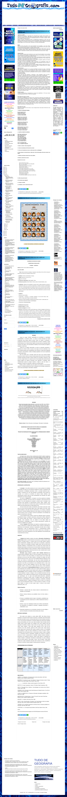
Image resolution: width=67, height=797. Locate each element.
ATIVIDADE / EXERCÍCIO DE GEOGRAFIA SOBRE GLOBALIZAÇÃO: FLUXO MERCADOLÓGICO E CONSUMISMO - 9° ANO (58, 443)
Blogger (46, 792)
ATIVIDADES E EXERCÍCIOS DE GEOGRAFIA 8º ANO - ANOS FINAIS (9, 248)
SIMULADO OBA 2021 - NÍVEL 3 (59, 523)
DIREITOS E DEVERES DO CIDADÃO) (58, 491)
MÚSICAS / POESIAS (57, 657)
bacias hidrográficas (8, 311)
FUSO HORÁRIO (60, 492)
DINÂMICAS (56, 660)
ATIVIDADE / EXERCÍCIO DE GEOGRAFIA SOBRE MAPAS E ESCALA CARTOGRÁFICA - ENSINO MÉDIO (58, 451)
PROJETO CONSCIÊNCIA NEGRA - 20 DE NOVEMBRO (9, 207)
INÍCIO (4, 25)
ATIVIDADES (15, 25)
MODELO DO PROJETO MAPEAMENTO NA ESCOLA (32, 198)
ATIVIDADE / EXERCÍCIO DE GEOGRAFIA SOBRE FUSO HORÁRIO (58, 436)
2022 (4, 172)
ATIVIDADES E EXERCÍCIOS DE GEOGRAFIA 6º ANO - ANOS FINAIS (9, 240)
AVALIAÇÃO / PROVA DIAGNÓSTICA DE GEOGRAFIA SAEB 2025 (58, 273)
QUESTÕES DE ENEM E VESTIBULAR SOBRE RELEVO (58, 520)
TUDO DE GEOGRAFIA (43, 761)
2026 (4, 167)
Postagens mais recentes (22, 721)
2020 (4, 231)
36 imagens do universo (56, 418)
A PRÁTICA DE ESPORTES (8, 222)
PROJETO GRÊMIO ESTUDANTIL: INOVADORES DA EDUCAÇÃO (32, 332)
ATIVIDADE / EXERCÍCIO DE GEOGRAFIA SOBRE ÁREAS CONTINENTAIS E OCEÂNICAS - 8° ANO (58, 467)
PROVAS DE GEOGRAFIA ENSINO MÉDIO (9, 116)
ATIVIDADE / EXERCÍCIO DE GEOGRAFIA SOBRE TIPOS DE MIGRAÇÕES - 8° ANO (58, 464)
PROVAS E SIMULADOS (41, 25)
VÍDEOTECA (56, 654)
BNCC (9, 109)
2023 (4, 171)
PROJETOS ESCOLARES (9, 117)
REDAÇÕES (9, 118)
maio (5, 226)
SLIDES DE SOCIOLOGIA (56, 527)
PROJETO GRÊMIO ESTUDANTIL (24, 378)
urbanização (61, 415)
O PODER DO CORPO (9, 214)
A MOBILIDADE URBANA (9, 217)
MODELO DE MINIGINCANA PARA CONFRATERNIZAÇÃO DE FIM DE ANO (34, 32)
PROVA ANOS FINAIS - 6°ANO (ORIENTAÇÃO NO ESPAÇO (58, 512)
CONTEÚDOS (9, 25)
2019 (4, 232)
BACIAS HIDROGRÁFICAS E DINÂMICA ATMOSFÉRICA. (58, 481)
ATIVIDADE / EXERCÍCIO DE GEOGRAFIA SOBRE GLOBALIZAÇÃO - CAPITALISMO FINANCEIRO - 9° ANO (58, 439)
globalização (54, 530)
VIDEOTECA (9, 123)
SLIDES (34, 25)
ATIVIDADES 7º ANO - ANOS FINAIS (58, 475)
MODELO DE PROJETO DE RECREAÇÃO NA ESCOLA (32, 383)
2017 (4, 235)
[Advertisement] (33, 17)
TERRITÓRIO (56, 411)
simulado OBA (7, 312)
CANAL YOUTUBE (57, 649)
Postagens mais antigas (46, 721)
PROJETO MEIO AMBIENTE (8, 194)
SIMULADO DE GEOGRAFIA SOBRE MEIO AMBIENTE (58, 522)
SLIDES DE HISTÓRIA (9, 120)
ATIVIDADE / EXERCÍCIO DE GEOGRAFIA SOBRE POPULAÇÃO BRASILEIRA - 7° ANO (58, 458)
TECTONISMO (55, 528)
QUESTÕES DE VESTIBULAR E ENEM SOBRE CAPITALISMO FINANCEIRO (10, 301)
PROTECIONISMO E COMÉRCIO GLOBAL (58, 504)
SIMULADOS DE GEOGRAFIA (40, 788)
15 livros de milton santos (58, 416)
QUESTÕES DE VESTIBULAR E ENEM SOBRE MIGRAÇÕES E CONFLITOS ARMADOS (10, 305)
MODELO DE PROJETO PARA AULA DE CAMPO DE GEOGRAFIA (31, 258)
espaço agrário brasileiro (56, 529)
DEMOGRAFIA (55, 414)
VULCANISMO (7, 310)
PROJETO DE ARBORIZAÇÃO (8, 204)
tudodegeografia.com (57, 573)
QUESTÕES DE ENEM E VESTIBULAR (25, 25)
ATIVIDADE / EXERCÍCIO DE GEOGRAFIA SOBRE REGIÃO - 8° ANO (58, 461)
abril (5, 228)
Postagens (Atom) (23, 723)
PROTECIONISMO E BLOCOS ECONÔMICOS (58, 502)
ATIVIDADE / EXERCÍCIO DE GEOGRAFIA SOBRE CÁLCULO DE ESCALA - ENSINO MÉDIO (58, 433)
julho (5, 225)
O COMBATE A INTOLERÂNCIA (8, 216)
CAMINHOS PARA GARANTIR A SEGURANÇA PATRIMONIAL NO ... (9, 211)
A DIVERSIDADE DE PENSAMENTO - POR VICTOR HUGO (8, 268)
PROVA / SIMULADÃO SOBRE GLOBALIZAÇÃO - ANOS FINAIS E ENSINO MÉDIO (58, 510)
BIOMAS (6, 282)
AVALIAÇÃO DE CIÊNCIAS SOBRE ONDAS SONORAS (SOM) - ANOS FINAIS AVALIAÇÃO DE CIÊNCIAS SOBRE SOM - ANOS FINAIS (58, 478)
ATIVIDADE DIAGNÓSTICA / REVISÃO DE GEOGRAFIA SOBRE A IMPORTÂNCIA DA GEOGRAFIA (58, 471)
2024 (4, 169)
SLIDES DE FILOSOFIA (56, 526)
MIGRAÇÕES (55, 415)
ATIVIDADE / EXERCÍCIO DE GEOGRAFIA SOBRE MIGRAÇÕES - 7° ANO (58, 454)
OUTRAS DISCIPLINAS (58, 655)
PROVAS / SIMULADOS (9, 299)
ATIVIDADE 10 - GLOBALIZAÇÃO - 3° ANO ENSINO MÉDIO (57, 358)
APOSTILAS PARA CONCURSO (9, 113)
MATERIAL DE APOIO (50, 25)
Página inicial (34, 721)
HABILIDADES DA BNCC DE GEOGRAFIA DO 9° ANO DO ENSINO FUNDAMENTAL (58, 497)
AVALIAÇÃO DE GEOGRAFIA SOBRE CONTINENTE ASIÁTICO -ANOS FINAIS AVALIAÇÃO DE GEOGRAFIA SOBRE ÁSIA (9, 279)
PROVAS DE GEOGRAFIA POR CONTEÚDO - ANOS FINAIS (58, 283)
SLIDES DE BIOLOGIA (56, 525)
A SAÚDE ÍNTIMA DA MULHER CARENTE (9, 220)
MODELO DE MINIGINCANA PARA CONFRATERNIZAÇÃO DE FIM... (9, 177)
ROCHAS (58, 521)
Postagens (7, 344)
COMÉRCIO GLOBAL (56, 413)
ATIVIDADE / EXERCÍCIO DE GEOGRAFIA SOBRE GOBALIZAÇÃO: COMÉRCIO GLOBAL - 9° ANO (58, 448)
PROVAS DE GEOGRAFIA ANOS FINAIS (9, 104)
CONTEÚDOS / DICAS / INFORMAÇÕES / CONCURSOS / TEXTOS (58, 258)
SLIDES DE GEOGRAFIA (9, 102)
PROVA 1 (58, 511)
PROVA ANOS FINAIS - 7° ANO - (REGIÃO (9, 297)
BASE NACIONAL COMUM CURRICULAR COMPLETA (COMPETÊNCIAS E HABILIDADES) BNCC (58, 485)
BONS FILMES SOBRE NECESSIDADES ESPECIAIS (58, 488)
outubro (6, 175)
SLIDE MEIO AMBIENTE (58, 524)
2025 (4, 168)
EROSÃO (55, 492)
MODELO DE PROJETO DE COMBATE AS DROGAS (9, 198)
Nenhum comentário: (34, 191)
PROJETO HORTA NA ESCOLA (9, 196)
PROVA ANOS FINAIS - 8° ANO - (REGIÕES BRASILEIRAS (58, 517)
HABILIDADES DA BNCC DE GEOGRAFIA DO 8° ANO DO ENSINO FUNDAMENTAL (9, 286)
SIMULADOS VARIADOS (9, 121)
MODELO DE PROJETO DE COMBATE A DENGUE (9, 201)
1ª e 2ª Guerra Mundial (56, 417)
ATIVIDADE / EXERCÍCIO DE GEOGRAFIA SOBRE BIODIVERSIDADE (9, 274)
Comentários (7, 346)
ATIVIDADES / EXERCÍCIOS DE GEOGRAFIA (9, 256)
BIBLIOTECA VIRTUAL (59, 25)
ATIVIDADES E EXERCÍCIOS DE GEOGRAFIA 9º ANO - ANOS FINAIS (57, 235)
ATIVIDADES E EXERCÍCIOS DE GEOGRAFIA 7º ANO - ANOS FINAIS (57, 245)
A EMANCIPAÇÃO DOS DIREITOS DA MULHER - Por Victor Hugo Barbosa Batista (58, 422)
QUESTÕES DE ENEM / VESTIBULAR (9, 106)
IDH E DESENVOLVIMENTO (58, 498)
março (5, 229)
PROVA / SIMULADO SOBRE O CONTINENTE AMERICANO (58, 507)
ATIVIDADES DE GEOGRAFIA (9, 111)
